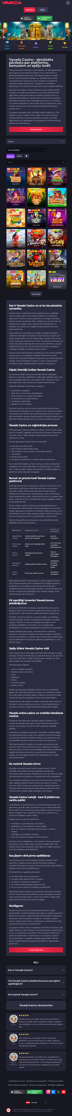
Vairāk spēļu (36, 294)
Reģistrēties (29, 10)
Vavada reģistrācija (36, 950)
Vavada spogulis (36, 129)
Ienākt (42, 10)
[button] (2, 31)
